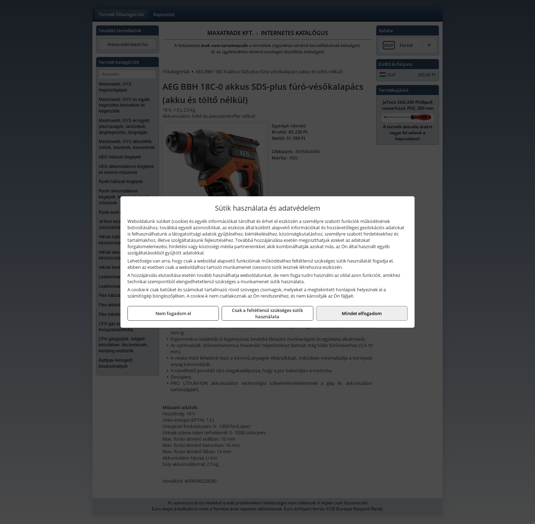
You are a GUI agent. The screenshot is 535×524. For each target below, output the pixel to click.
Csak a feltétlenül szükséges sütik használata (267, 313)
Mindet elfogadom (362, 313)
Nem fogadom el (173, 313)
